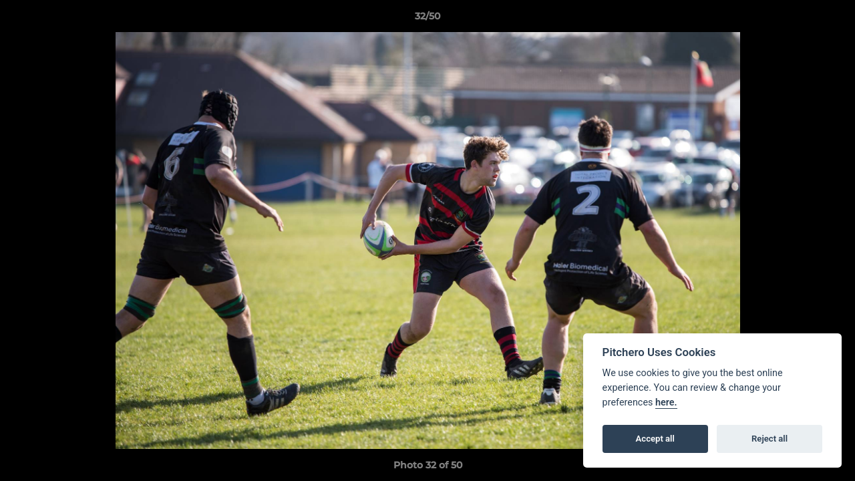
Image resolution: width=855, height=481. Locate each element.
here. (666, 402)
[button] (831, 19)
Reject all (769, 439)
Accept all (655, 439)
